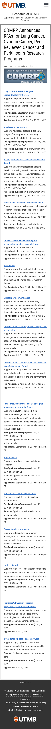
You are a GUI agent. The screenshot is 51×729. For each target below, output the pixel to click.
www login (27, 710)
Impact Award (10, 457)
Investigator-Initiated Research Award (21, 244)
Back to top (25, 683)
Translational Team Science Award (20, 493)
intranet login (37, 710)
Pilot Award (9, 265)
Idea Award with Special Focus (18, 407)
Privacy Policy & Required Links (18, 694)
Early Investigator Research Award (20, 606)
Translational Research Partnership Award (23, 202)
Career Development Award (17, 95)
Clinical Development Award (17, 298)
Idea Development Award (15, 127)
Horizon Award (11, 565)
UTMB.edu (8, 691)
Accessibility (38, 694)
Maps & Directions (37, 691)
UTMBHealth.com (22, 691)
